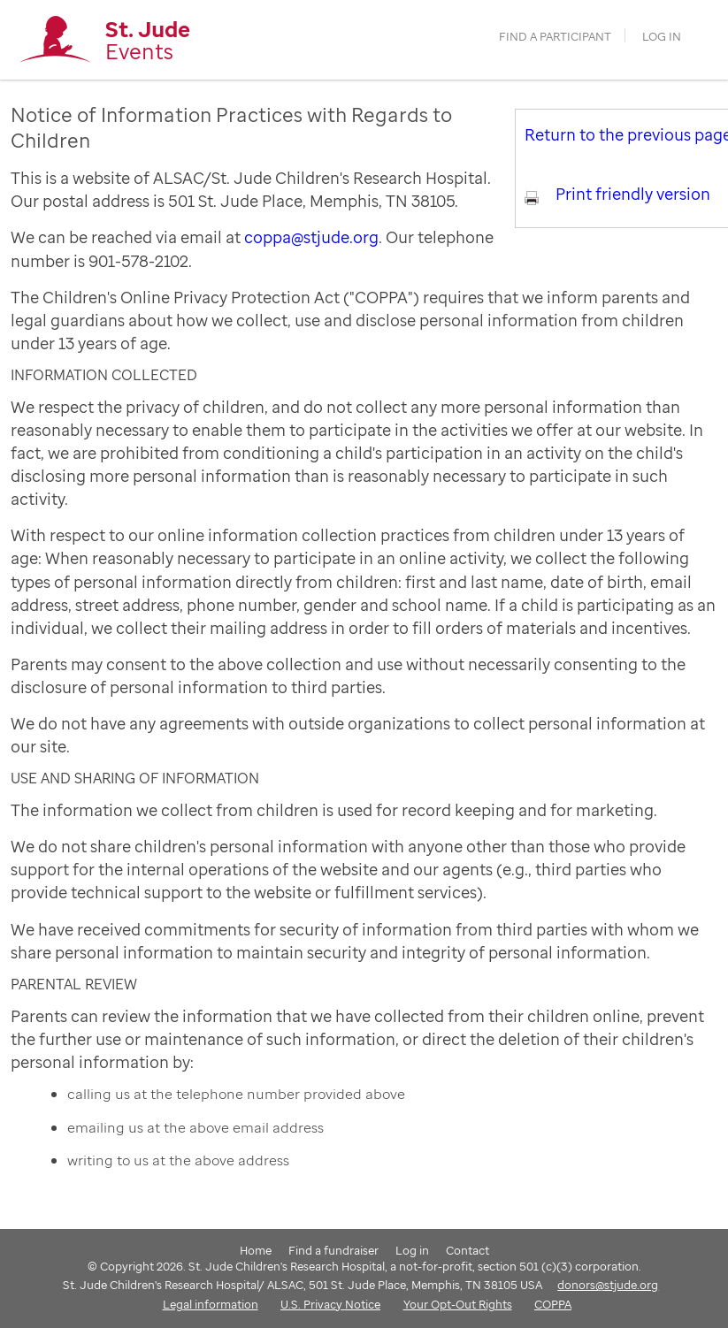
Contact (467, 1250)
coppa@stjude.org (311, 237)
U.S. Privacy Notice (330, 1304)
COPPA (552, 1304)
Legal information (210, 1304)
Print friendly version (633, 193)
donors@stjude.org (607, 1285)
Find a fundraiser (333, 1250)
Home (256, 1250)
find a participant (555, 36)
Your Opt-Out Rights (457, 1304)
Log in (661, 36)
